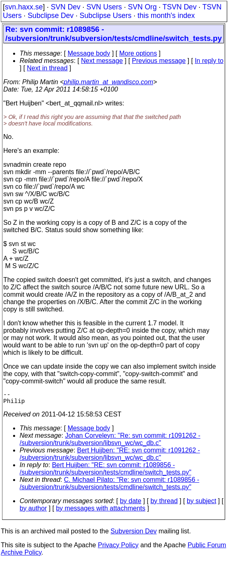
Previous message (159, 60)
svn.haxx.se (24, 7)
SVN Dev (65, 7)
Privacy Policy (118, 548)
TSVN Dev (180, 7)
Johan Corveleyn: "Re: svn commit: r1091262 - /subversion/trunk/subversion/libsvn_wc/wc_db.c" (110, 442)
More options (138, 53)
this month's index (166, 15)
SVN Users (104, 7)
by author (33, 511)
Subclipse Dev (51, 15)
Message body (88, 53)
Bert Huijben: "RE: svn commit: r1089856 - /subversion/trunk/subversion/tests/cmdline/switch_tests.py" (105, 472)
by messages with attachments (100, 511)
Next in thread (47, 68)
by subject (201, 504)
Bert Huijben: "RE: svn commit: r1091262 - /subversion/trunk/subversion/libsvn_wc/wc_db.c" (110, 457)
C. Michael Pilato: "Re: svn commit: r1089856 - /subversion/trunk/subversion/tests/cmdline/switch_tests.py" (109, 486)
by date (130, 504)
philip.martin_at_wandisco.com (108, 81)
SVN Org (142, 7)
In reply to (209, 60)
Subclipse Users (106, 15)
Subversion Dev (134, 534)
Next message (102, 60)
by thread (164, 504)
